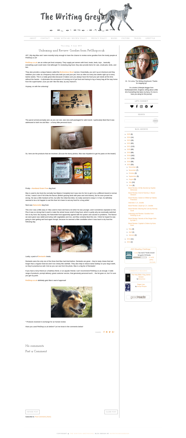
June (131, 185)
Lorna (136, 253)
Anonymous (141, 279)
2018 (129, 155)
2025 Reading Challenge (140, 249)
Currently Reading (138, 271)
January (132, 235)
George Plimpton (142, 286)
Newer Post (32, 412)
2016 (129, 161)
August (131, 179)
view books (152, 262)
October (132, 173)
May (130, 229)
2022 (129, 143)
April (130, 232)
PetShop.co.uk (31, 62)
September (133, 176)
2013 (129, 242)
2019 (129, 152)
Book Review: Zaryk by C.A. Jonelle (140, 206)
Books (114, 38)
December (132, 167)
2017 (129, 158)
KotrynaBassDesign (119, 433)
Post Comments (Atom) (43, 417)
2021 (129, 146)
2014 (129, 239)
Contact (45, 38)
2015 (129, 164)
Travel (137, 38)
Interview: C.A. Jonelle (136, 203)
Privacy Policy (99, 38)
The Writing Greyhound (82, 433)
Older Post (111, 412)
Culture (125, 38)
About (33, 38)
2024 (129, 137)
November (132, 170)
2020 (129, 149)
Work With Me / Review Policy (70, 38)
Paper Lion (141, 284)
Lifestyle (150, 38)
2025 (129, 134)
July (130, 182)
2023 (129, 140)
